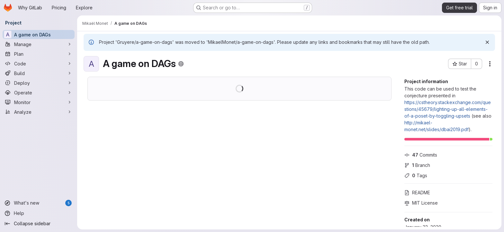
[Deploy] (39, 82)
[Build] (39, 73)
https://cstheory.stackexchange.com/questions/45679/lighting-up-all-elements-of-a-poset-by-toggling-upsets (447, 109)
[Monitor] (39, 102)
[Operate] (39, 92)
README (417, 192)
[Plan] (39, 53)
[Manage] (39, 44)
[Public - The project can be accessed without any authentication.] (181, 63)
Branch (417, 165)
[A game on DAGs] (39, 34)
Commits (420, 155)
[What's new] (39, 203)
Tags (415, 175)
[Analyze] (39, 111)
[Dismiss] (487, 42)
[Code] (39, 63)
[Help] (39, 213)
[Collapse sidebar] (39, 223)
